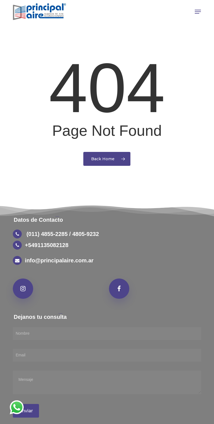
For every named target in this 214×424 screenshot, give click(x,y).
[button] (198, 11)
